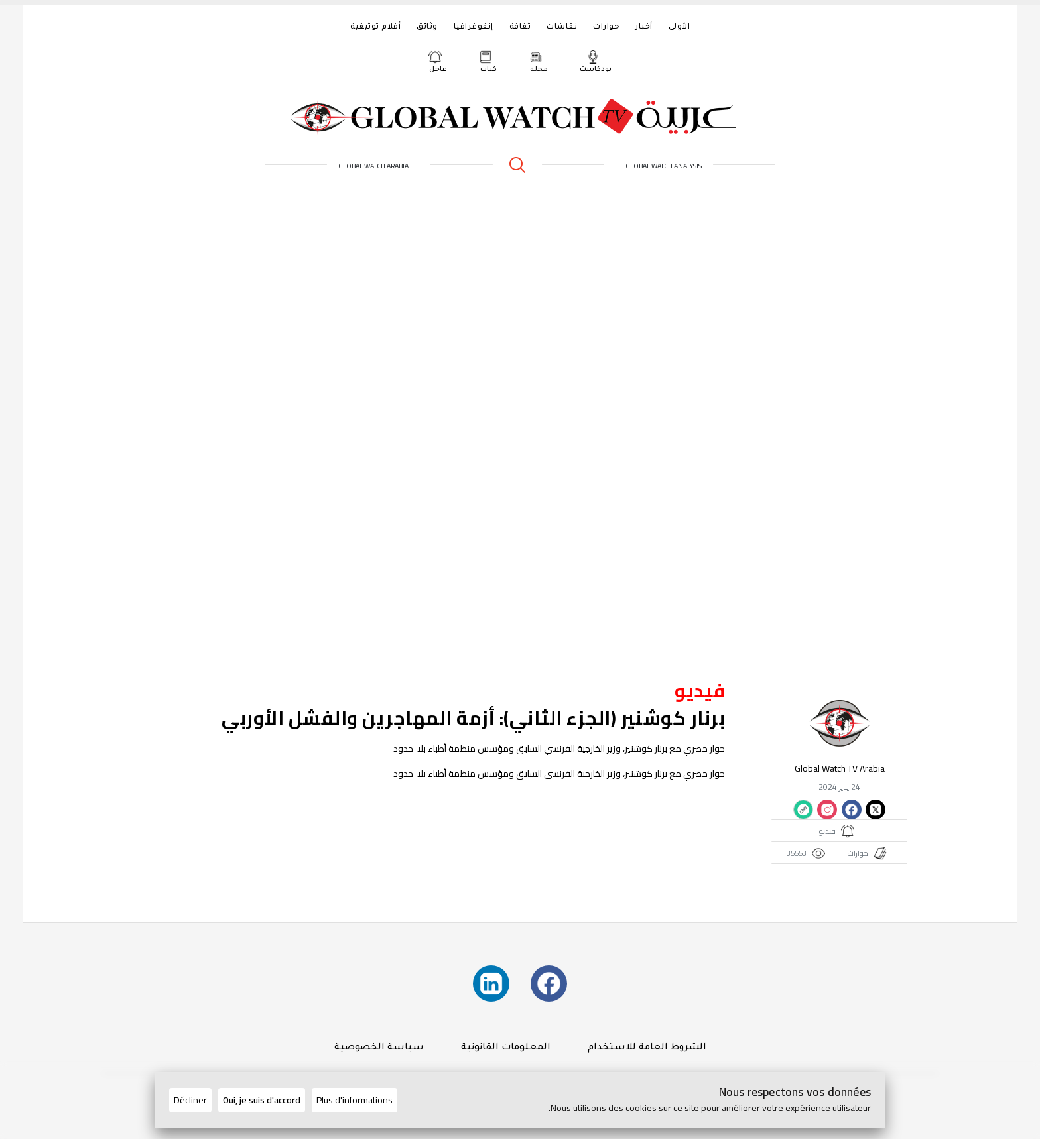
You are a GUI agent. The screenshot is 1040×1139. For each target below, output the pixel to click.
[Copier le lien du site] (803, 809)
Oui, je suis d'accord (261, 1100)
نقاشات (562, 27)
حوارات (606, 27)
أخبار (644, 27)
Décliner (190, 1100)
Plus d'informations (354, 1100)
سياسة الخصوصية (379, 1048)
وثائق (427, 27)
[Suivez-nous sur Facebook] (549, 983)
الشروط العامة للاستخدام (647, 1048)
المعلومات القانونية (506, 1048)
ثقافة (520, 27)
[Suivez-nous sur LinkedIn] (491, 983)
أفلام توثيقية (375, 27)
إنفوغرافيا (473, 27)
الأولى (679, 27)
